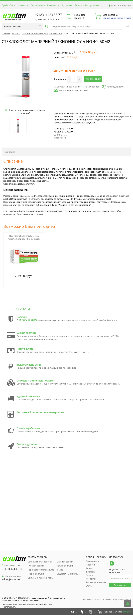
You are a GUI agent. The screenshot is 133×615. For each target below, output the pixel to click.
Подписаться (120, 585)
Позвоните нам (11, 565)
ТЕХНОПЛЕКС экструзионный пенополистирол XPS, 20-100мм (24, 237)
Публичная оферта (90, 599)
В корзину (93, 78)
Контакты (23, 5)
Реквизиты (53, 5)
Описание (10, 151)
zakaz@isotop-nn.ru (13, 579)
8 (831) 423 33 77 (12, 569)
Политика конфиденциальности (116, 599)
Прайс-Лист (8, 5)
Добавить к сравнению (67, 86)
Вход (113, 5)
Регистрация (124, 5)
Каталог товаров (22, 26)
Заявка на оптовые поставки (73, 90)
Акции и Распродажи (87, 5)
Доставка (67, 5)
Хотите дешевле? (113, 86)
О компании (38, 5)
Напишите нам (11, 576)
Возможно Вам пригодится (29, 226)
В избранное (91, 86)
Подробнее (60, 137)
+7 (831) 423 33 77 (48, 14)
